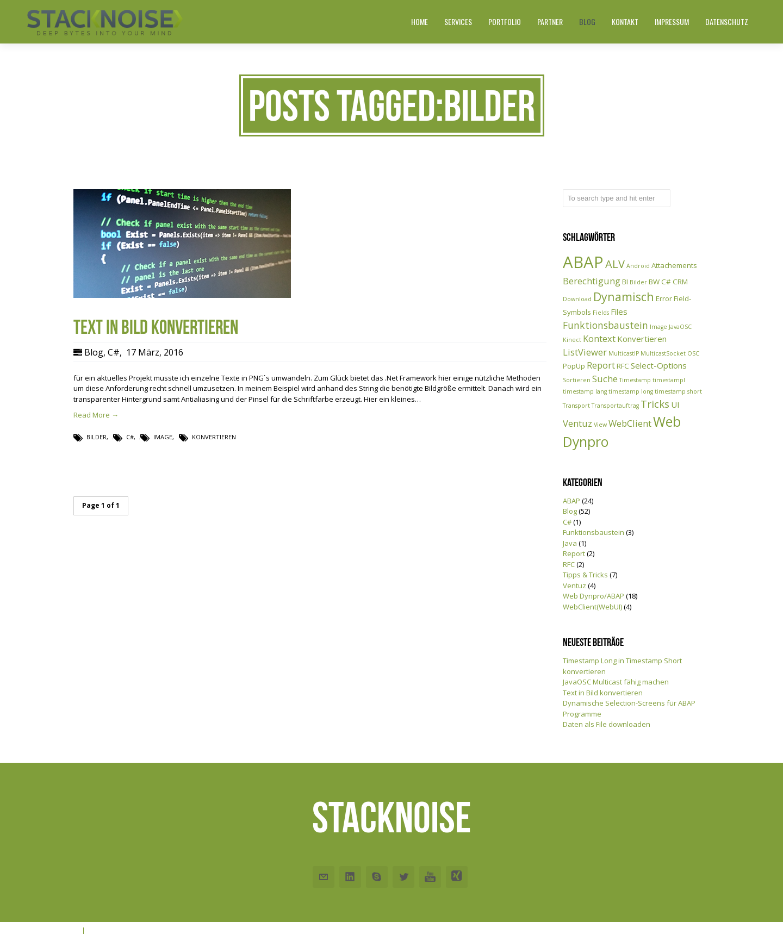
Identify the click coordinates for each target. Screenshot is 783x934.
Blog (93, 352)
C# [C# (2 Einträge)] (666, 282)
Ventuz (574, 585)
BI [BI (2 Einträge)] (625, 282)
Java (570, 543)
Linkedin (350, 877)
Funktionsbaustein (593, 532)
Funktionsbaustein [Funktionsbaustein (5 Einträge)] (605, 325)
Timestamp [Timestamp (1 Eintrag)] (635, 380)
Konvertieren (214, 437)
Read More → (96, 415)
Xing (457, 877)
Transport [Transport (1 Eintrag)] (576, 405)
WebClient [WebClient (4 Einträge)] (629, 423)
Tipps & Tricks (585, 575)
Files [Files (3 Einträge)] (619, 311)
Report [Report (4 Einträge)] (601, 365)
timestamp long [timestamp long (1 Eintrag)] (630, 391)
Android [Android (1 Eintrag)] (638, 266)
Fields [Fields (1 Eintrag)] (601, 312)
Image (162, 437)
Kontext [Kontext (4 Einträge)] (599, 338)
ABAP (571, 501)
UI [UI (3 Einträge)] (675, 404)
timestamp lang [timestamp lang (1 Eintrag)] (585, 391)
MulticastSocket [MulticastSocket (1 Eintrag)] (663, 353)
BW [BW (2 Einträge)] (654, 282)
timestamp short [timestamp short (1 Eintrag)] (678, 391)
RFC (569, 564)
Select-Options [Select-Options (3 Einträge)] (659, 365)
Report (574, 553)
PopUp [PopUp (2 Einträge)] (574, 366)
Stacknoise (391, 817)
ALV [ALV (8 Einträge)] (615, 264)
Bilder (96, 437)
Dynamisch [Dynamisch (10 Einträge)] (623, 296)
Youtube (430, 877)
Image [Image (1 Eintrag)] (658, 327)
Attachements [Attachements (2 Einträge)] (674, 265)
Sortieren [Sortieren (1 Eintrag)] (577, 380)
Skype (377, 877)
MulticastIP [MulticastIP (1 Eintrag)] (623, 353)
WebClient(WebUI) (592, 607)
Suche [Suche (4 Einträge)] (605, 378)
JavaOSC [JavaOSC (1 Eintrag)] (680, 327)
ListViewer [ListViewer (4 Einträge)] (585, 352)
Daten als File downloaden (606, 724)
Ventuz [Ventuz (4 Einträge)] (577, 423)
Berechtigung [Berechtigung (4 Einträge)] (591, 281)
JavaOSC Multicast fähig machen (616, 682)
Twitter (403, 877)
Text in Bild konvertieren (603, 693)
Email (323, 877)
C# (114, 352)
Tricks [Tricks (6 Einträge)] (655, 403)
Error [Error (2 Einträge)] (664, 298)
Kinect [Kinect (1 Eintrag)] (572, 340)
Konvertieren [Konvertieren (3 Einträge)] (642, 338)
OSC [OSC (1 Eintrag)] (693, 353)
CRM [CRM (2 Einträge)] (680, 282)
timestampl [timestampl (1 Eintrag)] (668, 380)
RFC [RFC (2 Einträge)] (623, 366)
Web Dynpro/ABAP (593, 596)
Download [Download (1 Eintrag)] (577, 299)
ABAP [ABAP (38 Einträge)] (583, 262)
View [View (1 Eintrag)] (600, 424)
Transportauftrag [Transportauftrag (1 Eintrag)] (615, 405)
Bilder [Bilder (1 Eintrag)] (638, 282)
